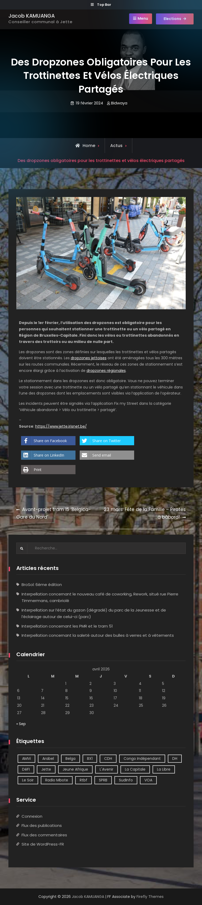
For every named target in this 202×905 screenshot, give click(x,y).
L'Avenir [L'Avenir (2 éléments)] (106, 769)
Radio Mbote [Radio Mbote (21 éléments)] (56, 780)
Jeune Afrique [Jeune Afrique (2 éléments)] (75, 769)
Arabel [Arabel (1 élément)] (48, 758)
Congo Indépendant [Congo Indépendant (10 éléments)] (142, 758)
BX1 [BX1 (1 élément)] (90, 758)
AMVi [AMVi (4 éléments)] (26, 758)
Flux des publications (42, 825)
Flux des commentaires (44, 835)
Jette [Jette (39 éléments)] (46, 769)
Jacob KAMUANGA (31, 15)
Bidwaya (119, 103)
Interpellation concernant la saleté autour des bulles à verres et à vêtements (98, 635)
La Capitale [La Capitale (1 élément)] (135, 769)
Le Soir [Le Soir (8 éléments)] (28, 780)
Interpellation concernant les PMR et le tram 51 (67, 626)
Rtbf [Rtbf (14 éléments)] (83, 780)
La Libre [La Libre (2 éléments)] (163, 769)
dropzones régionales (106, 370)
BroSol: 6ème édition (42, 584)
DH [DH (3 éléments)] (174, 758)
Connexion (32, 816)
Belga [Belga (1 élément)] (70, 758)
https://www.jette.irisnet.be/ (61, 426)
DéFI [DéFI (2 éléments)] (26, 769)
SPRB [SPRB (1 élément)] (103, 780)
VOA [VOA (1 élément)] (148, 780)
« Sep (21, 723)
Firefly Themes (150, 896)
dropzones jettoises (89, 358)
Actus (116, 146)
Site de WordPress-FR (43, 844)
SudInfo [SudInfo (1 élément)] (126, 780)
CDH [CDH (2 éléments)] (108, 758)
